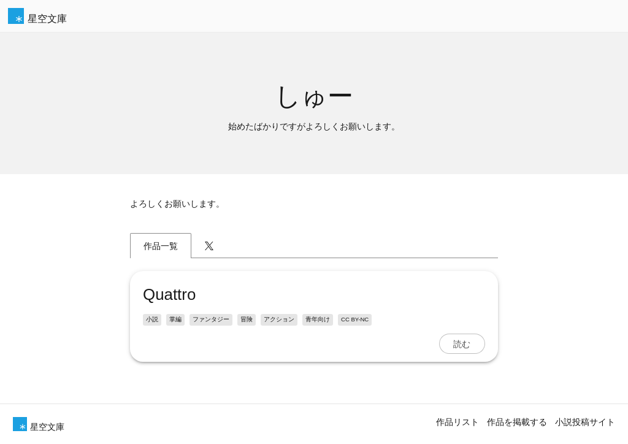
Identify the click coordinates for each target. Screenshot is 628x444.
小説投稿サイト (585, 422)
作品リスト (457, 422)
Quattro (169, 294)
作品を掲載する (517, 422)
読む (461, 344)
